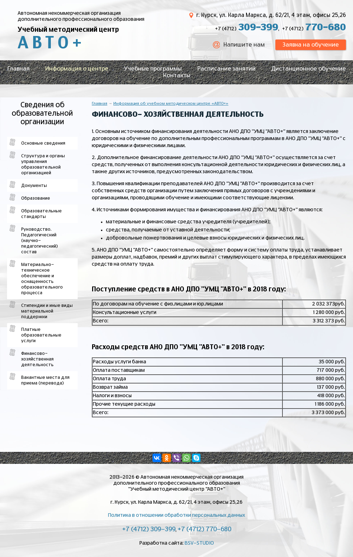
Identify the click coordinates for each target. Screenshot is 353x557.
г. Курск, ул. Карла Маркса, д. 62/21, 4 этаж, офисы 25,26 (271, 15)
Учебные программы (153, 69)
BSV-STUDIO (199, 543)
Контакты (176, 75)
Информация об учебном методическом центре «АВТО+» (170, 103)
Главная (18, 69)
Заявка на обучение (310, 45)
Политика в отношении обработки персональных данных (176, 515)
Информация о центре (76, 69)
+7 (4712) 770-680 (204, 529)
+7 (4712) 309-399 (148, 529)
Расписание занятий (226, 69)
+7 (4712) (246, 28)
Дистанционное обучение (308, 69)
